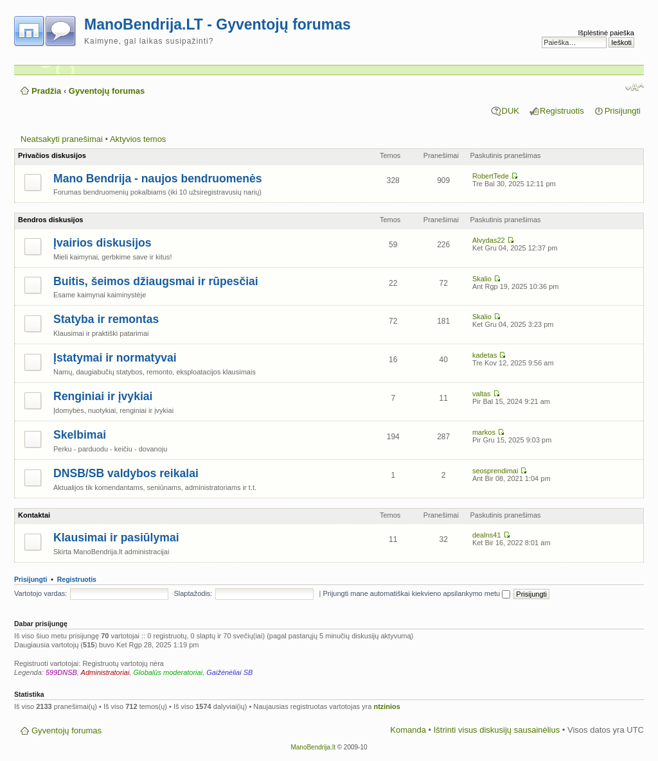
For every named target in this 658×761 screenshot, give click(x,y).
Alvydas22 (488, 240)
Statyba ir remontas (106, 319)
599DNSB (61, 672)
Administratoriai (105, 672)
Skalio (482, 279)
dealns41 (486, 535)
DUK (510, 111)
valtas (481, 394)
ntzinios (386, 706)
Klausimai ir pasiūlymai (116, 537)
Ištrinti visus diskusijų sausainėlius (497, 730)
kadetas (484, 355)
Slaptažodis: (192, 593)
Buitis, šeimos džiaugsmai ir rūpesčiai (155, 281)
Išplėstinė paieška (606, 33)
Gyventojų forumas (107, 91)
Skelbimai (79, 434)
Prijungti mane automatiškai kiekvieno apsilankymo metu (416, 593)
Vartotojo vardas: (40, 593)
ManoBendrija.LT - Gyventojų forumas (217, 24)
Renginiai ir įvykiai (103, 396)
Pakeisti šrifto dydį (634, 87)
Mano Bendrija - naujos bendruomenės (157, 178)
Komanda (408, 730)
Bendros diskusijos (50, 219)
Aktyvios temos (138, 139)
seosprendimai (495, 471)
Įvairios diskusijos (102, 242)
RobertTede (490, 176)
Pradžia (46, 91)
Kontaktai (34, 515)
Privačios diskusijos (52, 155)
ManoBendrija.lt (312, 747)
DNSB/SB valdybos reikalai (126, 473)
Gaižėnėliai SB (229, 672)
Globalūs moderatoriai (168, 672)
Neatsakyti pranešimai (62, 139)
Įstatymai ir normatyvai (115, 357)
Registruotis (562, 111)
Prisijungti (623, 111)
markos (483, 432)
